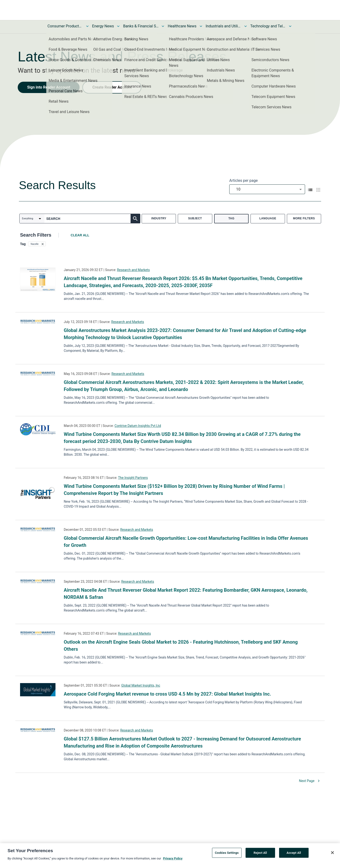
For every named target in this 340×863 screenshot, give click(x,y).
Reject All (260, 854)
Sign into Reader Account (48, 87)
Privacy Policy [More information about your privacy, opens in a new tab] (172, 860)
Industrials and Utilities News (223, 26)
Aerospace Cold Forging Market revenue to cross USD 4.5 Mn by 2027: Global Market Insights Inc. (167, 694)
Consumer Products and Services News (65, 26)
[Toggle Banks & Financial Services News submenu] (163, 26)
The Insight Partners (133, 478)
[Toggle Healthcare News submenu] (201, 26)
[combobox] (267, 189)
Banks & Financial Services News (140, 26)
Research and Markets (133, 270)
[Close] (332, 854)
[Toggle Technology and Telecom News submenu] (290, 26)
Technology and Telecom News (268, 26)
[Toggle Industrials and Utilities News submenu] (245, 26)
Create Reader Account (112, 87)
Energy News (103, 26)
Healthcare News (182, 26)
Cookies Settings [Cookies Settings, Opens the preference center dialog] (227, 854)
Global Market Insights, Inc (140, 685)
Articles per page (243, 180)
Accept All (294, 854)
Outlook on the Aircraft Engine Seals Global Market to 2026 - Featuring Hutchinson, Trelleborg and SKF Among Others (181, 645)
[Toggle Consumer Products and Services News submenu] (87, 26)
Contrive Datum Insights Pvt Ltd (138, 426)
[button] (37, 244)
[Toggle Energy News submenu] (118, 26)
